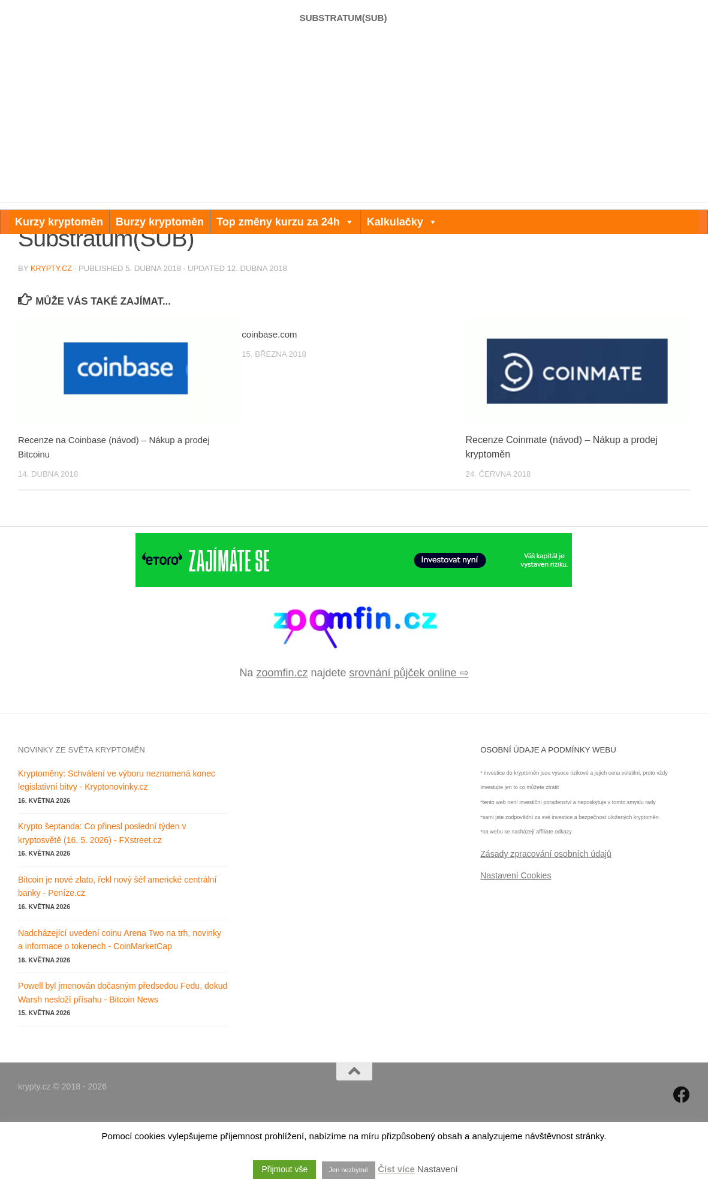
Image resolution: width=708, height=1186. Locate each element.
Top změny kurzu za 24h (285, 222)
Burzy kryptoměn (160, 222)
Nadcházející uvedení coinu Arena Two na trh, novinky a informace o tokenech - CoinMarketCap (119, 1007)
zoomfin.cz (282, 740)
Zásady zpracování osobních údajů (545, 921)
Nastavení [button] (437, 1169)
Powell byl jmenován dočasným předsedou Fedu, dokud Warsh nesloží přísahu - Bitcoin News (122, 1059)
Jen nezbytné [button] (348, 1169)
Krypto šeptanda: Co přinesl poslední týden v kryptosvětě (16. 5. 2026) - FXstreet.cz (102, 900)
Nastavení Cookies (515, 942)
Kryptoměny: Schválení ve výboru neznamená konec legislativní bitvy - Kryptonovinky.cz (116, 847)
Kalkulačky (402, 222)
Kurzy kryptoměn (59, 222)
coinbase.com (271, 401)
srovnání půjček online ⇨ (408, 740)
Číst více (396, 1169)
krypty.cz (52, 335)
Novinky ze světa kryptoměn (81, 816)
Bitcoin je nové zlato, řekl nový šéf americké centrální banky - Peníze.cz (117, 953)
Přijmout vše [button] (284, 1169)
